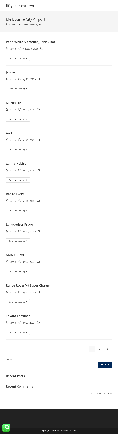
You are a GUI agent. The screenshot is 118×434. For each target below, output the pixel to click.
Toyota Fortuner (18, 316)
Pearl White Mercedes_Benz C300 (30, 42)
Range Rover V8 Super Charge (28, 285)
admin (12, 48)
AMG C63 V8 (15, 255)
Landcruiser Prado (19, 224)
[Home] (7, 24)
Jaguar (10, 72)
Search (9, 359)
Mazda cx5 (13, 103)
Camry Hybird (16, 163)
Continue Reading (19, 57)
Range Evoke (15, 194)
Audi (9, 133)
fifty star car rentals (22, 5)
